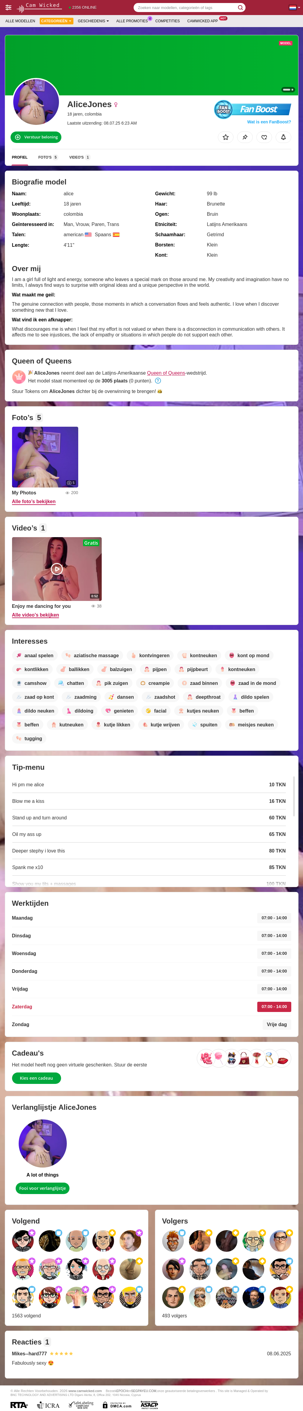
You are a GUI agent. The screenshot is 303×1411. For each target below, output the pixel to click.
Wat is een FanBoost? (269, 121)
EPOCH (122, 1391)
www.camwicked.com (85, 1391)
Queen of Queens (166, 373)
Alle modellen (20, 21)
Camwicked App (204, 20)
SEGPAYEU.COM (143, 1391)
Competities (167, 21)
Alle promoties (133, 20)
